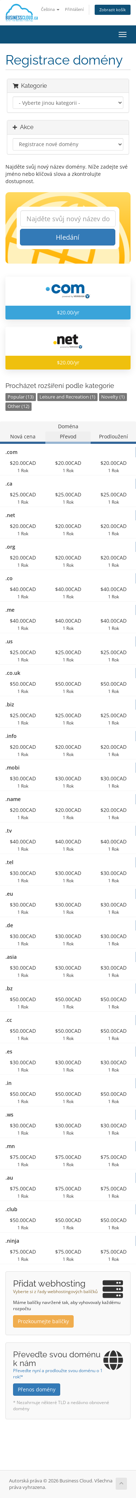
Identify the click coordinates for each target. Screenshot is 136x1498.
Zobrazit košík (112, 9)
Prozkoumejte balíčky (43, 1321)
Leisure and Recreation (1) (67, 397)
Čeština (50, 9)
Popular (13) (21, 397)
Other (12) (18, 406)
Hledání (67, 237)
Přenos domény (36, 1389)
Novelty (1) (113, 397)
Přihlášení (74, 9)
